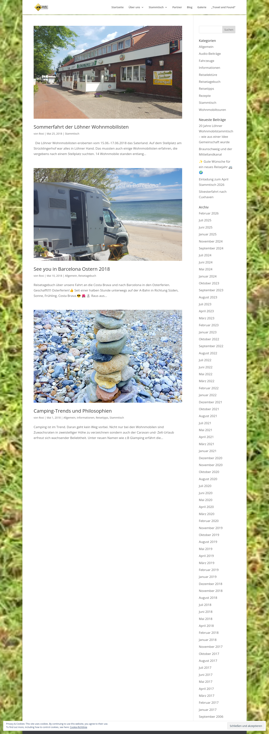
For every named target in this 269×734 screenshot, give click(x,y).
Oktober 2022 (209, 339)
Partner (177, 7)
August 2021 (208, 416)
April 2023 (206, 311)
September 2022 (211, 346)
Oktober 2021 (209, 409)
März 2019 (206, 563)
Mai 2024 (205, 269)
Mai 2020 (205, 500)
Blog (189, 7)
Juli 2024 (205, 255)
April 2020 (206, 507)
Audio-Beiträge (210, 53)
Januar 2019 (208, 577)
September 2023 (211, 290)
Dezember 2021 (210, 402)
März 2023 (206, 318)
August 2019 (208, 542)
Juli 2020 (205, 486)
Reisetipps (102, 417)
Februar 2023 (209, 325)
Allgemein (71, 275)
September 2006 (211, 716)
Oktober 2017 (209, 654)
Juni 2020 (206, 493)
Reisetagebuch (87, 275)
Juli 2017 (205, 667)
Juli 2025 (205, 220)
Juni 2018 (206, 611)
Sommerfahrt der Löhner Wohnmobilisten (81, 126)
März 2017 (206, 695)
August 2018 (208, 597)
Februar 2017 (209, 702)
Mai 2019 (205, 549)
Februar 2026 (209, 213)
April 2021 (206, 437)
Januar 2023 (208, 332)
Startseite (117, 7)
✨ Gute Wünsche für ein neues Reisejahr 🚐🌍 (216, 166)
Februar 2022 (209, 388)
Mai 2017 (205, 681)
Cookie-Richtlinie (78, 727)
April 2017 (206, 689)
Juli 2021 (205, 423)
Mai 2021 (205, 430)
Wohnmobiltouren (212, 110)
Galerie (201, 7)
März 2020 (206, 514)
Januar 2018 (208, 640)
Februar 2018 (209, 632)
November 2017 (211, 646)
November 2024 (211, 241)
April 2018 (206, 626)
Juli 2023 (205, 304)
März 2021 (206, 444)
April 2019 (206, 556)
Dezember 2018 (210, 584)
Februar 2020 (209, 521)
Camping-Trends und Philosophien (73, 410)
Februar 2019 (209, 570)
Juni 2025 (206, 227)
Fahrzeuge (206, 61)
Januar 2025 (208, 234)
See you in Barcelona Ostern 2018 (72, 268)
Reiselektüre (208, 75)
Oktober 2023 (209, 283)
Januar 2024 (208, 276)
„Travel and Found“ (223, 7)
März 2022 (206, 381)
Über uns (134, 7)
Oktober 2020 (209, 472)
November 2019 (211, 528)
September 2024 (211, 248)
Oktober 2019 (209, 535)
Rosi (41, 133)
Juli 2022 (205, 360)
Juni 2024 (206, 262)
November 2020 (211, 465)
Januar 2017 (208, 709)
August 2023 (208, 297)
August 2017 (208, 660)
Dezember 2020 (210, 458)
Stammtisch (156, 7)
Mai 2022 (205, 374)
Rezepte (205, 95)
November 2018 (211, 591)
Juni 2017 (206, 674)
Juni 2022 (206, 367)
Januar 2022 (208, 395)
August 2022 (208, 353)
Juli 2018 (205, 605)
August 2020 (208, 479)
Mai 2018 (205, 619)
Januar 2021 (208, 451)
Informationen (85, 417)
